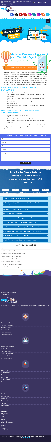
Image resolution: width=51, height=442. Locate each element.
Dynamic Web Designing (6, 329)
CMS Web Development (6, 358)
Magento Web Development (7, 346)
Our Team (3, 428)
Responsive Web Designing (7, 325)
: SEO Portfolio (7, 4)
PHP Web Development (6, 351)
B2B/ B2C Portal (5, 396)
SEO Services (4, 375)
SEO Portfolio (4, 413)
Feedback (3, 415)
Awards (3, 427)
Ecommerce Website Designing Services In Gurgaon (13, 253)
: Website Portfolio (40, 2)
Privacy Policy (4, 424)
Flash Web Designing (6, 332)
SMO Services (4, 377)
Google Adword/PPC (6, 379)
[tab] (25, 198)
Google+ (22, 436)
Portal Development (5, 394)
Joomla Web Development (7, 355)
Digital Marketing (5, 370)
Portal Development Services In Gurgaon (11, 267)
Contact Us (4, 418)
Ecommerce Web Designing (7, 322)
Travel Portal (4, 398)
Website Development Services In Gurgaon (11, 259)
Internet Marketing (5, 372)
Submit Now (25, 163)
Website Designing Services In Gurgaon (10, 248)
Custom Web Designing (6, 334)
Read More (5, 190)
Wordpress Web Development (8, 348)
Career (2, 416)
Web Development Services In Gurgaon (10, 261)
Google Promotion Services (7, 381)
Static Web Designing (6, 327)
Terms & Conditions (5, 430)
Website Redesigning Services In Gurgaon (11, 256)
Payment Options (5, 421)
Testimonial (3, 425)
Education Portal (5, 405)
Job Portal (3, 403)
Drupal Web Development (7, 353)
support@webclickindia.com (9, 292)
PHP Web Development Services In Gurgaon (11, 264)
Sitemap (3, 419)
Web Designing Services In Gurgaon (9, 250)
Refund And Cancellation (7, 422)
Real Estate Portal (5, 401)
